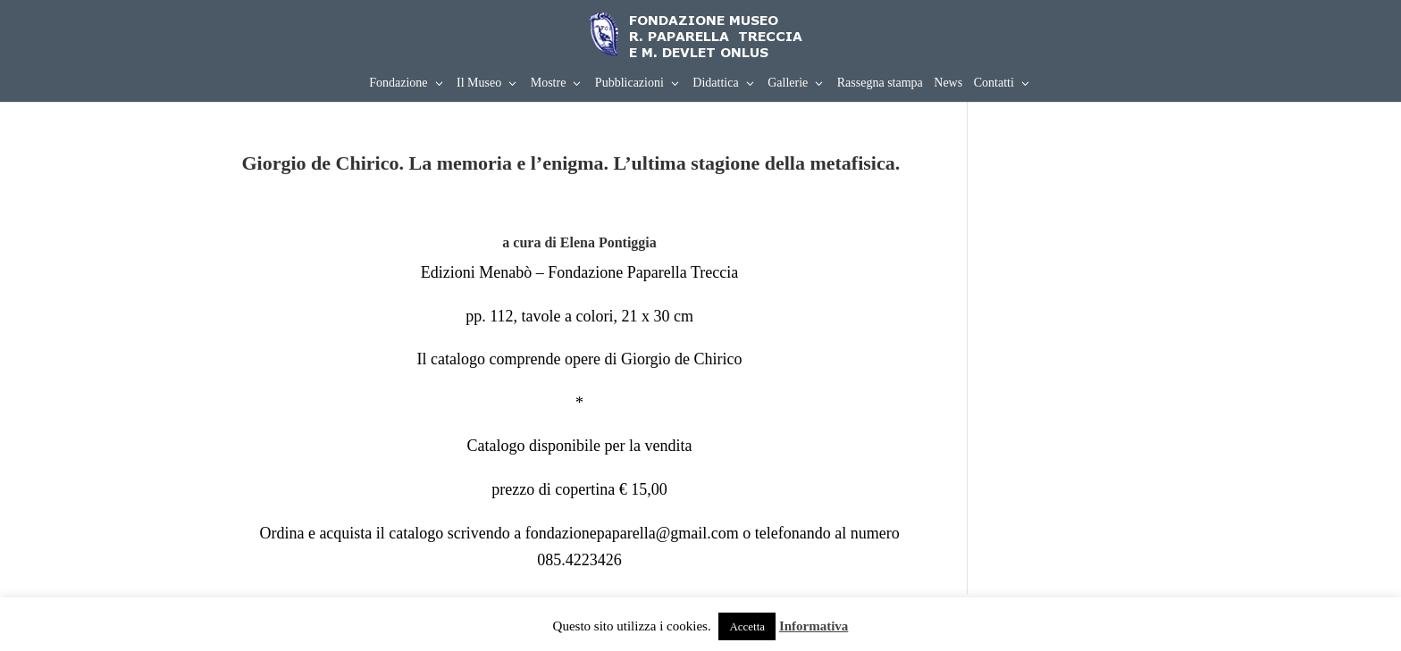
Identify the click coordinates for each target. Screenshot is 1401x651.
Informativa (814, 626)
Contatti (994, 83)
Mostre (548, 83)
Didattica (715, 83)
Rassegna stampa (880, 83)
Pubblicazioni (629, 83)
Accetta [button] (747, 626)
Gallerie (788, 83)
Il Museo (479, 83)
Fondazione (398, 83)
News (948, 83)
